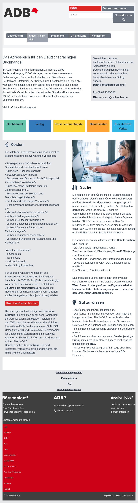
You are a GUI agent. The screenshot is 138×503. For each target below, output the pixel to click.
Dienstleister (98, 124)
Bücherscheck (10, 466)
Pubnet (7, 489)
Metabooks (8, 478)
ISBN (6, 438)
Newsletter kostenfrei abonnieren (19, 412)
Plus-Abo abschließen (13, 408)
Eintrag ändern (69, 378)
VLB (5, 427)
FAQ (69, 384)
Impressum (109, 495)
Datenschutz (127, 495)
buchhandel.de (10, 455)
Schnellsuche (123, 17)
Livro (6, 449)
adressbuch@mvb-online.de (110, 97)
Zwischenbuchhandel (69, 124)
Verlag (39, 124)
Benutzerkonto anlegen (14, 404)
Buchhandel (15, 124)
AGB (118, 495)
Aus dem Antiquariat (12, 472)
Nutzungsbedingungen (69, 389)
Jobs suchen (117, 408)
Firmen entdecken (120, 412)
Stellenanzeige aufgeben (123, 404)
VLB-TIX (7, 432)
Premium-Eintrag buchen (22, 303)
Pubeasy (7, 483)
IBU (5, 444)
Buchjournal (9, 461)
